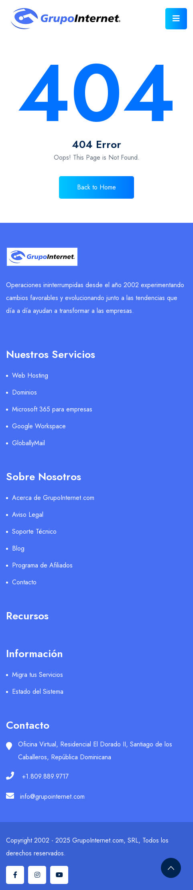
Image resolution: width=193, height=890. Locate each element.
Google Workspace (39, 426)
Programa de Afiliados (42, 565)
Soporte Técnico (34, 531)
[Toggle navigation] (176, 18)
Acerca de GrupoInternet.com (53, 497)
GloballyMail (28, 443)
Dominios (24, 392)
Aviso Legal (27, 514)
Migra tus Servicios (37, 674)
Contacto (24, 582)
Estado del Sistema (37, 691)
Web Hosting (30, 375)
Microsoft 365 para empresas (52, 409)
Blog (18, 548)
